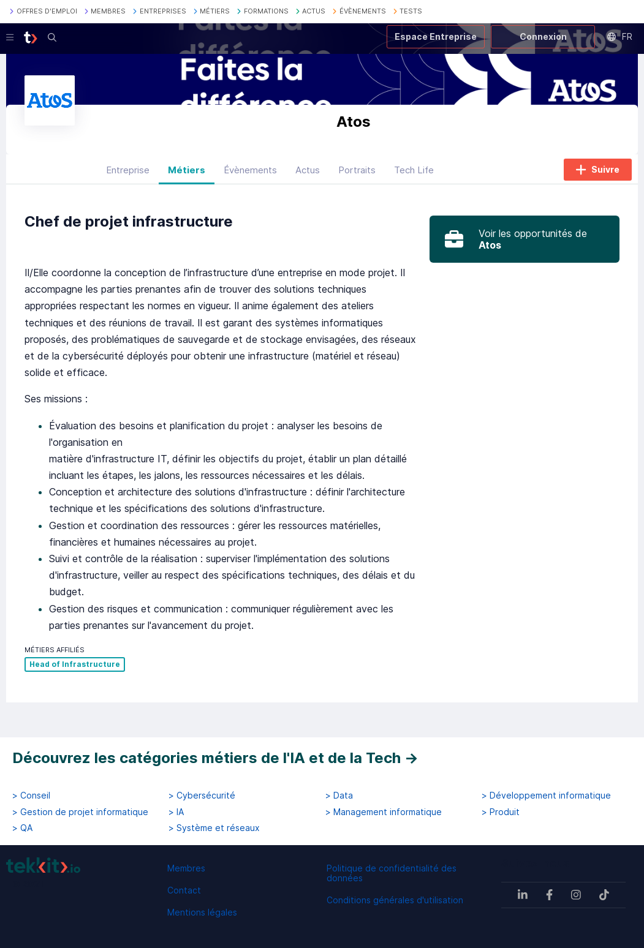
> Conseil (31, 795)
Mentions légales (202, 912)
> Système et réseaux (214, 828)
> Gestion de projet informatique (80, 812)
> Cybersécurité (202, 795)
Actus (307, 173)
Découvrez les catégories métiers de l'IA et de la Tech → (215, 758)
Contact (184, 890)
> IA (176, 812)
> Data (339, 795)
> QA (22, 828)
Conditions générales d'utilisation (395, 900)
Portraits (357, 173)
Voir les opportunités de (533, 243)
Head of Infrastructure (74, 668)
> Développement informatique (546, 795)
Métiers (186, 173)
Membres (186, 868)
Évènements (250, 173)
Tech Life (414, 173)
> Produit (501, 812)
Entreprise (128, 173)
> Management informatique (383, 812)
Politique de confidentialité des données (391, 873)
